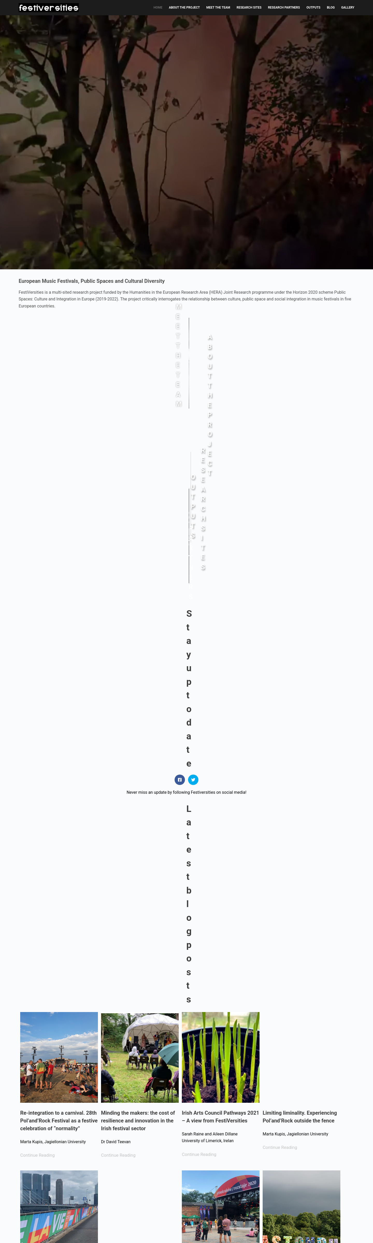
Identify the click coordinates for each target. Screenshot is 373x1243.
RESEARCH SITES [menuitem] (248, 7)
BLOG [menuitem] (331, 7)
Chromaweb (344, 1232)
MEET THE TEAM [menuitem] (218, 7)
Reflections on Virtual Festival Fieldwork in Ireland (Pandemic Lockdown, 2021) (137, 860)
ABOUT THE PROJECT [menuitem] (184, 7)
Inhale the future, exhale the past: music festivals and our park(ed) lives (296, 1018)
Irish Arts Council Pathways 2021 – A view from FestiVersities (220, 698)
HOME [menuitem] (158, 7)
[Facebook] (21, 1232)
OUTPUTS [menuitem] (313, 7)
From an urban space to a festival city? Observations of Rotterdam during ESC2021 (58, 860)
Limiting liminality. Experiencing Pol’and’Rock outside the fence (300, 698)
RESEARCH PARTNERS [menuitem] (284, 7)
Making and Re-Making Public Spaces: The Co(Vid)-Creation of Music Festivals (58, 1176)
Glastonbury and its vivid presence (291, 856)
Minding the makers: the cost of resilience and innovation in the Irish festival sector (138, 702)
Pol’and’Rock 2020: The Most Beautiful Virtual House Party (54, 1014)
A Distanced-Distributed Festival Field (138, 1014)
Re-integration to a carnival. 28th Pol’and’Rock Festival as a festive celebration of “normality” (59, 702)
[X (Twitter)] (28, 1232)
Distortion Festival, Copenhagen (219, 1010)
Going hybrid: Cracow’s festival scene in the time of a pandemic (219, 856)
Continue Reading (37, 736)
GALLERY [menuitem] (347, 7)
